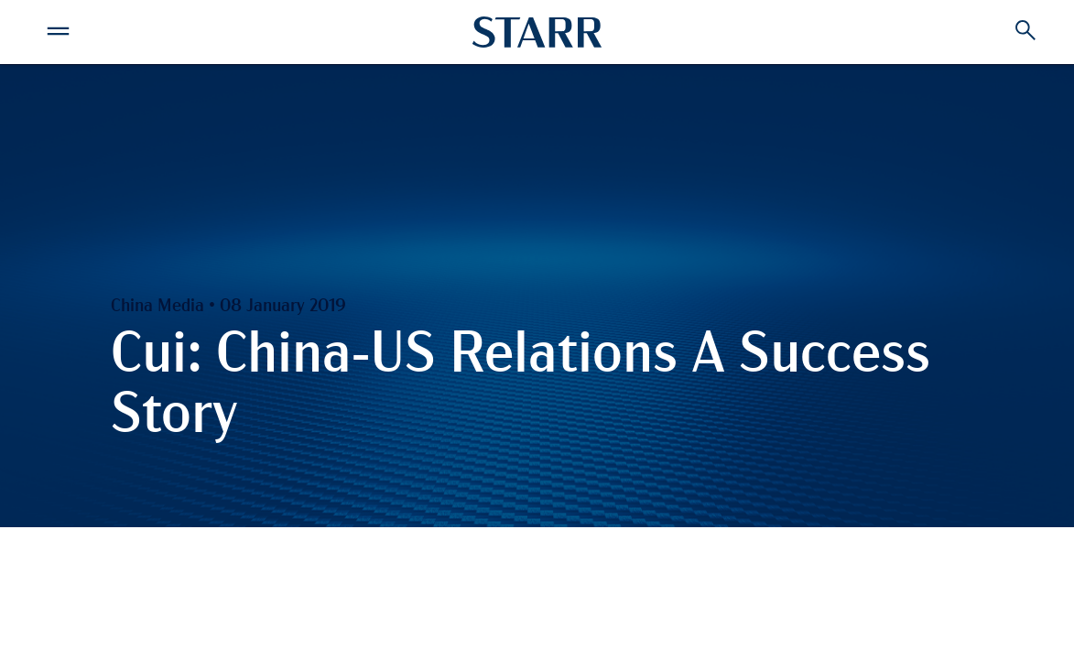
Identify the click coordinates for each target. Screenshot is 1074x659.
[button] (58, 28)
